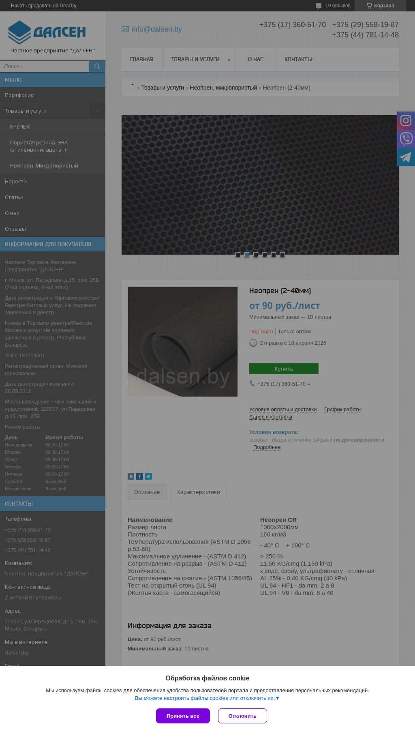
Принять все (183, 716)
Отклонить (243, 716)
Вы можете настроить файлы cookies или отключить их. (205, 698)
